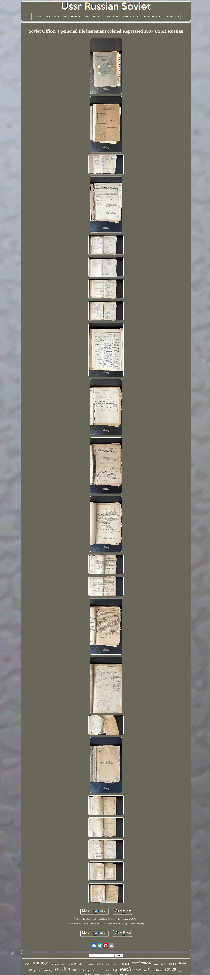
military (78, 970)
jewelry (108, 964)
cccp (156, 964)
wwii (27, 963)
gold (91, 969)
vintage (40, 962)
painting (48, 970)
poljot (181, 971)
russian (62, 969)
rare (158, 969)
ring (114, 970)
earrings (55, 964)
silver (81, 964)
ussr (183, 962)
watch (125, 969)
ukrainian (90, 964)
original (35, 969)
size (107, 971)
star (63, 964)
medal (163, 964)
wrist (147, 969)
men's (172, 963)
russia (100, 963)
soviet (170, 969)
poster (100, 971)
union (125, 963)
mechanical (141, 963)
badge (116, 964)
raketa (72, 963)
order (137, 970)
